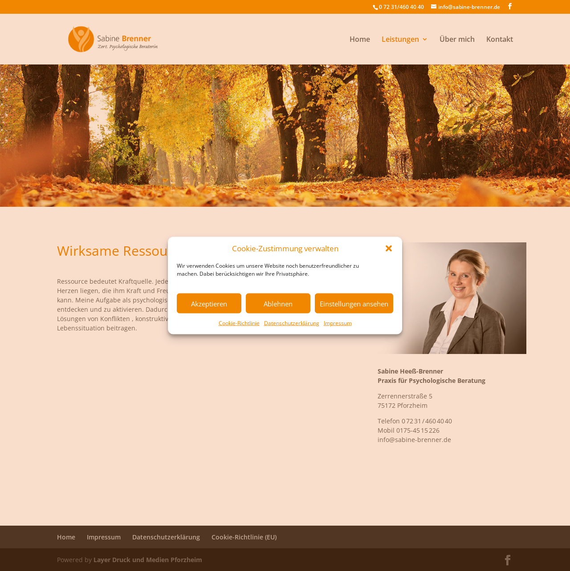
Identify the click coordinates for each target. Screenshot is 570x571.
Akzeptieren (209, 303)
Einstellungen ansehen (354, 303)
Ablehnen (278, 303)
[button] (388, 248)
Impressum (338, 323)
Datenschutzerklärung (291, 323)
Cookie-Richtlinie (239, 323)
